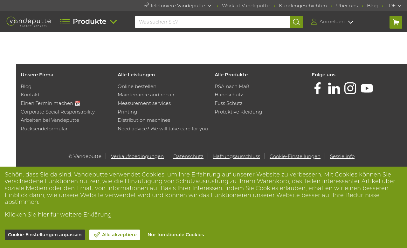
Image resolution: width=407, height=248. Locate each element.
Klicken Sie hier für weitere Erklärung (58, 214)
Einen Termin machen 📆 (50, 103)
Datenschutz (188, 156)
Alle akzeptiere (119, 235)
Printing (127, 112)
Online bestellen (137, 86)
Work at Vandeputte (246, 6)
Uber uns (347, 6)
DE (392, 6)
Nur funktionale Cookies (176, 235)
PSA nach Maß (232, 86)
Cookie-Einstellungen (295, 156)
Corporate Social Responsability (58, 112)
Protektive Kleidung (238, 112)
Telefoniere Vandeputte (175, 6)
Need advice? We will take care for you (163, 129)
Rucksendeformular (44, 129)
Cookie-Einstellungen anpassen (45, 235)
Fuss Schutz (229, 103)
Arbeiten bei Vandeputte (50, 120)
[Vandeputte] (28, 22)
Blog (372, 6)
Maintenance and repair (146, 95)
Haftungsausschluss (236, 156)
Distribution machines (144, 120)
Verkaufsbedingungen (137, 156)
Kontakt (30, 95)
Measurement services (144, 103)
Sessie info (342, 156)
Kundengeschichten (303, 6)
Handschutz (229, 95)
